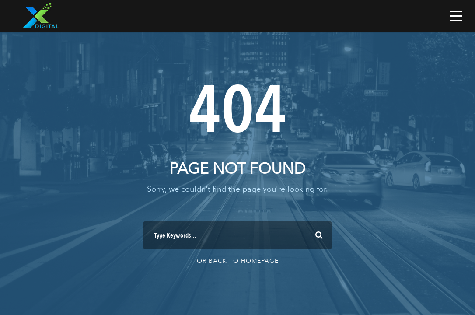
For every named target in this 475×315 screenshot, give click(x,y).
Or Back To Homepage (238, 261)
